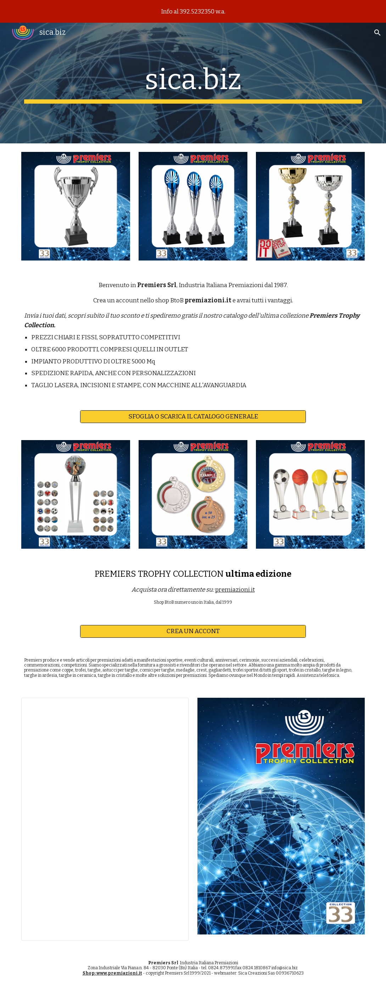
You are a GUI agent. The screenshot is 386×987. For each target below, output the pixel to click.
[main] (192, 83)
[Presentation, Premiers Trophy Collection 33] (105, 819)
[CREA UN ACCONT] (193, 631)
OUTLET (176, 349)
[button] (377, 32)
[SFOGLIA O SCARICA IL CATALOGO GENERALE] (193, 416)
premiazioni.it (235, 589)
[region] (193, 11)
